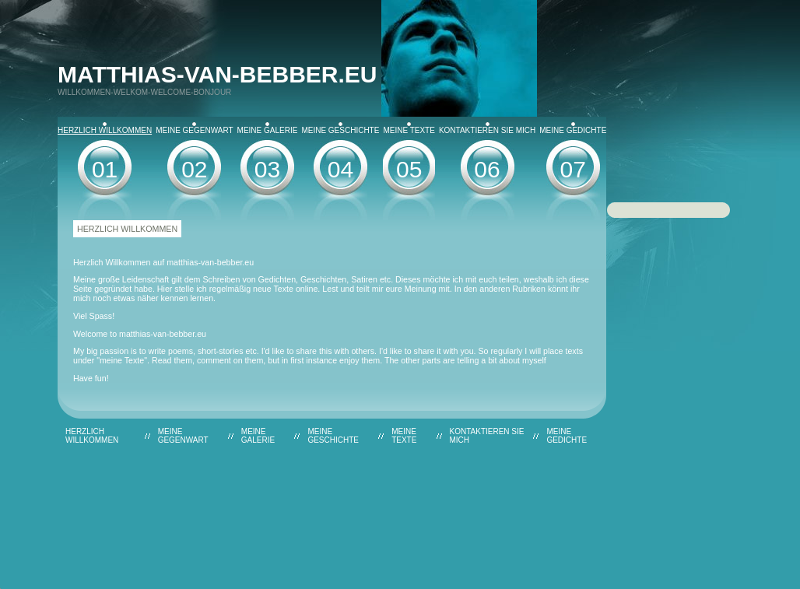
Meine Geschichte (340, 128)
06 (487, 169)
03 (267, 169)
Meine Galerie (267, 128)
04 (340, 169)
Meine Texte (409, 128)
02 (194, 169)
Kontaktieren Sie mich (487, 128)
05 (409, 169)
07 (573, 169)
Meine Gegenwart (194, 128)
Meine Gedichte (572, 128)
